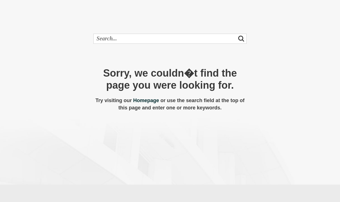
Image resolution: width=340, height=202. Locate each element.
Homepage (146, 100)
